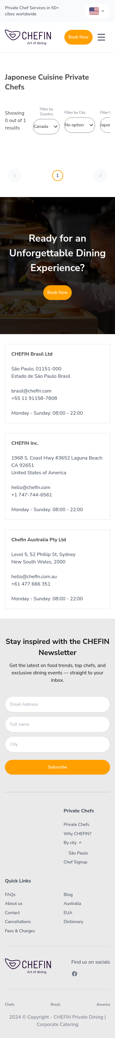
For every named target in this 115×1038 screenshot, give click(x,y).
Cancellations (18, 922)
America (103, 1004)
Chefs (9, 1004)
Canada (46, 126)
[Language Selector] (97, 11)
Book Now (78, 37)
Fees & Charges (20, 931)
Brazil (55, 1004)
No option (80, 125)
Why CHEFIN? (77, 834)
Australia (72, 903)
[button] (82, 843)
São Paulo (78, 853)
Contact (12, 913)
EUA (68, 913)
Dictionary (73, 922)
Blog (68, 895)
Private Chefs (77, 824)
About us (13, 903)
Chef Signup (75, 862)
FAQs (10, 895)
